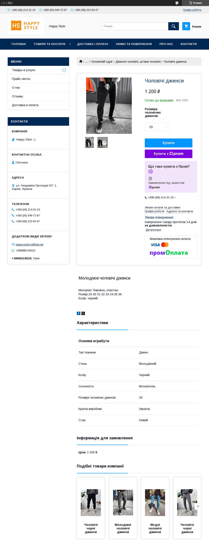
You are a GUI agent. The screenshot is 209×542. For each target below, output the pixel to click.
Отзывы (17, 96)
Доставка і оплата (92, 44)
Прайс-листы (21, 79)
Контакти (189, 44)
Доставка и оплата (25, 105)
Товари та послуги (49, 44)
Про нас (166, 44)
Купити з (168, 154)
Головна (19, 44)
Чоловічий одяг (102, 61)
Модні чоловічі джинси (155, 528)
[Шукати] (173, 26)
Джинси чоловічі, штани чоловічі (138, 61)
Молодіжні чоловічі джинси (123, 528)
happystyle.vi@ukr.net (29, 244)
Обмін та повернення (134, 44)
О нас (16, 87)
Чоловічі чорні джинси (91, 528)
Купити (169, 143)
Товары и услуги (23, 70)
